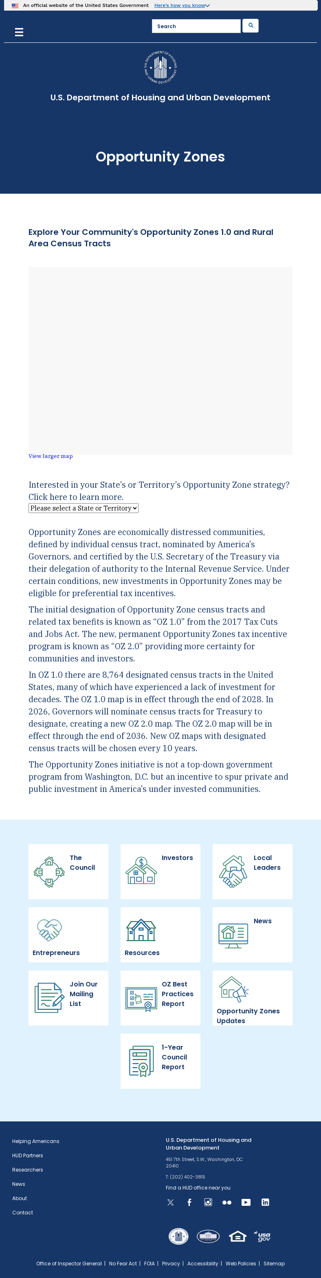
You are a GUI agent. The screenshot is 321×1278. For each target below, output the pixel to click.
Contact (22, 1212)
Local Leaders (249, 871)
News (244, 934)
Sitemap (274, 1263)
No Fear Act (123, 1263)
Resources (143, 934)
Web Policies (241, 1263)
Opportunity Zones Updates (248, 998)
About (19, 1198)
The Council (64, 871)
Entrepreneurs (56, 934)
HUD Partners (27, 1155)
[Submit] (250, 26)
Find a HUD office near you (198, 1187)
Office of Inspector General (69, 1263)
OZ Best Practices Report (159, 998)
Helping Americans (35, 1141)
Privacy (171, 1263)
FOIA (149, 1263)
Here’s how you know (179, 5)
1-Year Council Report (156, 1061)
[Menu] (19, 31)
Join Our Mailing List (65, 998)
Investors (159, 871)
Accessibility (202, 1263)
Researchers (27, 1169)
